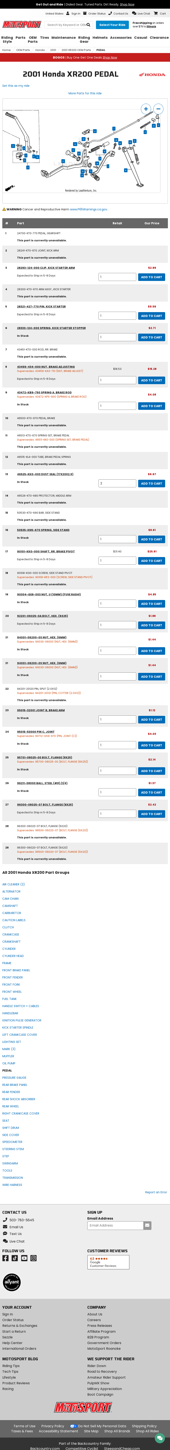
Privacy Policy (52, 1426)
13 (79, 153)
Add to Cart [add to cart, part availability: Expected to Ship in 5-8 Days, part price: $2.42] (151, 814)
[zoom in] (146, 109)
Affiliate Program (101, 1331)
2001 (53, 50)
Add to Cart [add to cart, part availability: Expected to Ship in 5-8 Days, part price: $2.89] (151, 277)
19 (120, 143)
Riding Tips (11, 1365)
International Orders (19, 1348)
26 (37, 157)
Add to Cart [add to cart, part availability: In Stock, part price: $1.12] (151, 720)
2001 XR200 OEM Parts (76, 50)
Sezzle (7, 1337)
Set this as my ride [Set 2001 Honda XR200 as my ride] (16, 86)
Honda (40, 50)
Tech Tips (10, 1371)
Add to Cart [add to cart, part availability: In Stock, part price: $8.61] (151, 539)
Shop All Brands (117, 1431)
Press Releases (99, 1325)
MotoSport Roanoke (104, 1348)
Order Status (13, 1320)
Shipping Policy (144, 1426)
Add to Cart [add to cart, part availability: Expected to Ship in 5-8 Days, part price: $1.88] (151, 625)
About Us (94, 1314)
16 (134, 141)
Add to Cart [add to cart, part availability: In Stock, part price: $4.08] (151, 406)
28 (116, 140)
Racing (7, 1388)
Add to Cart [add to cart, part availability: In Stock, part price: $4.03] (151, 745)
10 (63, 161)
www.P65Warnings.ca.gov (88, 209)
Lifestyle (9, 1377)
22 (83, 139)
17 (73, 150)
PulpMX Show (98, 1383)
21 (82, 175)
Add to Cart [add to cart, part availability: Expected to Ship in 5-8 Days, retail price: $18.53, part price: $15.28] (151, 380)
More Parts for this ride (85, 93)
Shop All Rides (147, 1431)
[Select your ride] (112, 25)
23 (154, 126)
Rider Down (96, 1365)
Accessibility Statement (58, 1431)
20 (83, 171)
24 (75, 144)
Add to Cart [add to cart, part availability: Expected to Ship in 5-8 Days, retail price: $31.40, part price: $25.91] (151, 561)
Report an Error (156, 1192)
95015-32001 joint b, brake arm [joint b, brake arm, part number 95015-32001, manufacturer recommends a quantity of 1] (41, 710)
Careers (94, 1320)
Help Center (12, 1342)
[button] (141, 13)
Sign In (7, 1314)
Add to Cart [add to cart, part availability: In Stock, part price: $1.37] (151, 792)
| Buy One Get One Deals (85, 57)
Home (6, 50)
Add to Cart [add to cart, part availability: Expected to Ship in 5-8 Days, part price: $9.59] (151, 316)
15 (125, 170)
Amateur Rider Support (106, 1377)
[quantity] (117, 277)
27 (13, 146)
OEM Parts (23, 50)
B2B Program (98, 1337)
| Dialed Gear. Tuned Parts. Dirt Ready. (85, 4)
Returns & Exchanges (19, 1325)
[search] (88, 24)
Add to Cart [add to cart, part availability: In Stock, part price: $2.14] (151, 771)
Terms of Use (24, 1426)
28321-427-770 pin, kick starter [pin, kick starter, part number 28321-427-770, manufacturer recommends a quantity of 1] (41, 306)
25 (97, 163)
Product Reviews (16, 1383)
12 (104, 151)
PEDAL (100, 50)
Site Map (91, 1431)
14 (95, 131)
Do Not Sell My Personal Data (102, 1426)
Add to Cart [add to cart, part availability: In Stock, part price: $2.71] (151, 337)
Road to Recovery (102, 1371)
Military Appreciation (104, 1388)
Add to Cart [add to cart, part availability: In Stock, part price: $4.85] (151, 604)
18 (130, 142)
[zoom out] (158, 109)
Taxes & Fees (22, 1431)
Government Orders (104, 1342)
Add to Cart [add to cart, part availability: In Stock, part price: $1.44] (151, 651)
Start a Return (14, 1331)
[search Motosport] (68, 25)
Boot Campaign (100, 1394)
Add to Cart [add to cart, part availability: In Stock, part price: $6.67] (151, 483)
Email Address (100, 1218)
